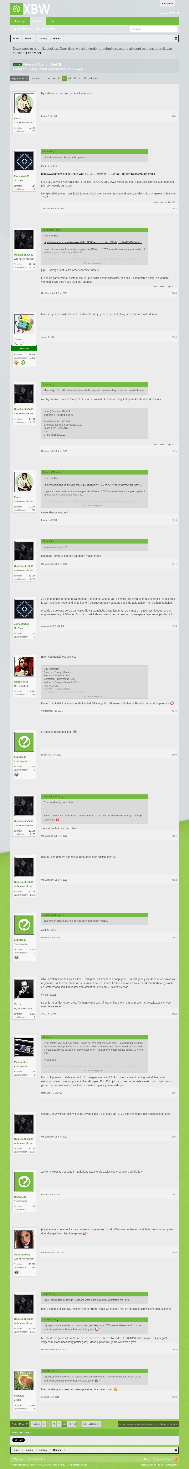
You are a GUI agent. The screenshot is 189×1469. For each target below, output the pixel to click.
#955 (174, 1093)
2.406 (32, 691)
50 (75, 78)
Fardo (17, 118)
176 (33, 1072)
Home (147, 1459)
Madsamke (20, 1062)
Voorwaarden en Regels (151, 1465)
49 (70, 78)
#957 (174, 1194)
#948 (174, 626)
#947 (174, 564)
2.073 (32, 767)
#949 (174, 711)
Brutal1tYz (20, 1196)
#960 (174, 1397)
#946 (174, 520)
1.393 (32, 1405)
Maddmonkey (22, 1254)
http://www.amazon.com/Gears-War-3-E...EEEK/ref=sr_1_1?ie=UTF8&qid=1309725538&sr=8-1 (98, 173)
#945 (174, 451)
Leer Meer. (34, 53)
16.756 (32, 1264)
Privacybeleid (171, 1465)
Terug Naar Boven (162, 1459)
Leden (53, 21)
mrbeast (19, 1395)
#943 (174, 293)
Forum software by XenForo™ (38, 1465)
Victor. (18, 1004)
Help (138, 1459)
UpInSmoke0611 (23, 254)
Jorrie (17, 339)
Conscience (21, 681)
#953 (174, 937)
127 (33, 186)
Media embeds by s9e (77, 1465)
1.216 (32, 1014)
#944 (174, 337)
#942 (174, 208)
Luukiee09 (60, 68)
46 (54, 78)
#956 (174, 1137)
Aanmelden (167, 3)
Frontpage (20, 21)
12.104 (32, 264)
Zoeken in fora (25, 29)
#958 (174, 1252)
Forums (37, 21)
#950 (174, 755)
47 (59, 78)
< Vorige (36, 78)
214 (33, 1206)
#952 (174, 880)
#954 (174, 1014)
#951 (174, 836)
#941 (174, 116)
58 (85, 78)
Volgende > (94, 78)
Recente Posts (47, 29)
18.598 (32, 355)
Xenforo (41, 1459)
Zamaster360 (21, 176)
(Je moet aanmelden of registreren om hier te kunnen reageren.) (148, 1424)
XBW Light (18, 1459)
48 (64, 78)
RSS (175, 1459)
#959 (174, 1349)
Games (33, 68)
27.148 (32, 128)
